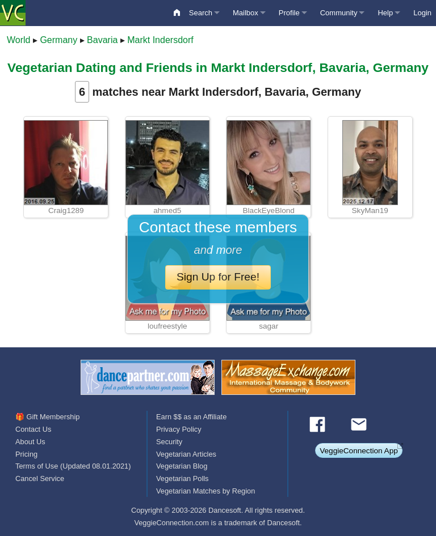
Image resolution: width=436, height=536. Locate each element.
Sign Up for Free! (218, 277)
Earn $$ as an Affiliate (191, 416)
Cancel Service (39, 478)
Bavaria (102, 40)
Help (385, 12)
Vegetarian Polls (182, 478)
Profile (289, 12)
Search (200, 12)
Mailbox (245, 12)
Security (169, 441)
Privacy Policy (179, 429)
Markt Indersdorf (160, 40)
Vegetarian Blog (181, 466)
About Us (30, 441)
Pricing (26, 454)
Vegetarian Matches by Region (205, 491)
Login (422, 12)
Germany (58, 40)
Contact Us (33, 429)
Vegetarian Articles (186, 454)
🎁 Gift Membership (47, 416)
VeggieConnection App (359, 450)
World (19, 40)
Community (339, 12)
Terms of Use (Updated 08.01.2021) (73, 466)
